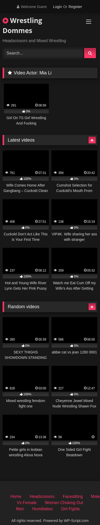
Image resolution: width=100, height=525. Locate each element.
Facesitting (73, 496)
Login (57, 7)
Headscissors (42, 496)
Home (15, 496)
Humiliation (42, 509)
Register (75, 7)
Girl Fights (70, 509)
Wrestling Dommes (22, 25)
